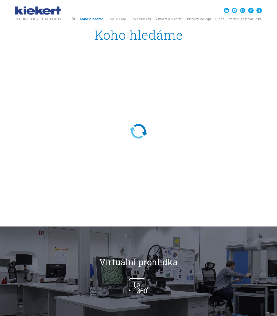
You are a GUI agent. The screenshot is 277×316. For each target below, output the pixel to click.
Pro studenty (140, 19)
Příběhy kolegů (199, 19)
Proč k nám (116, 19)
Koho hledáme (91, 19)
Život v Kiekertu (169, 19)
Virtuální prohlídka (245, 19)
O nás (219, 19)
